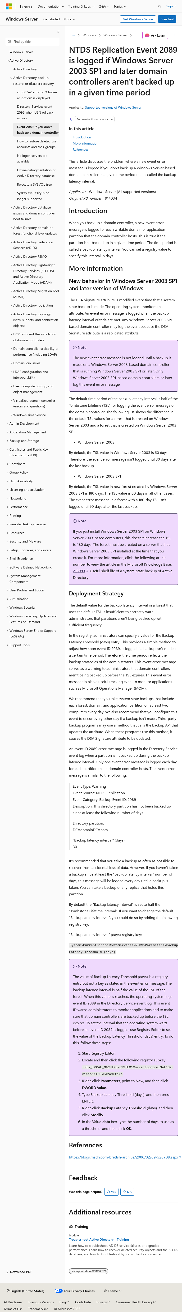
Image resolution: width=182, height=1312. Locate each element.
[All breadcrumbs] (73, 35)
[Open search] (159, 6)
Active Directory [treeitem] (25, 69)
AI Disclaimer (13, 1302)
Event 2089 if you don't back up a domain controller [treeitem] (38, 129)
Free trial (167, 19)
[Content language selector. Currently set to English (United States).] (25, 1291)
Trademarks (36, 1309)
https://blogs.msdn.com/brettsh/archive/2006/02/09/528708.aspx (123, 1156)
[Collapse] (58, 31)
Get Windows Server (138, 19)
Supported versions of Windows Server (113, 107)
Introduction (82, 137)
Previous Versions (41, 1302)
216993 (79, 570)
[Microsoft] (9, 6)
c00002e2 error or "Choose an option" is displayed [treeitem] (37, 95)
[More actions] (174, 35)
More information (85, 143)
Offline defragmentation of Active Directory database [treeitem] (36, 173)
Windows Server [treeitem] (21, 52)
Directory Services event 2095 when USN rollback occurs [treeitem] (35, 112)
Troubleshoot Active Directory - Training (99, 1239)
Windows (89, 35)
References (80, 149)
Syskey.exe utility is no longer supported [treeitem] (33, 196)
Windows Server (115, 35)
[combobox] (32, 41)
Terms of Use (13, 1309)
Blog (62, 1302)
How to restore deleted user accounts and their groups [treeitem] (37, 144)
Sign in (171, 6)
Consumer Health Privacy (134, 1302)
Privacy (101, 1302)
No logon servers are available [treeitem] (32, 158)
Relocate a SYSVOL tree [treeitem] (34, 184)
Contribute (83, 1302)
